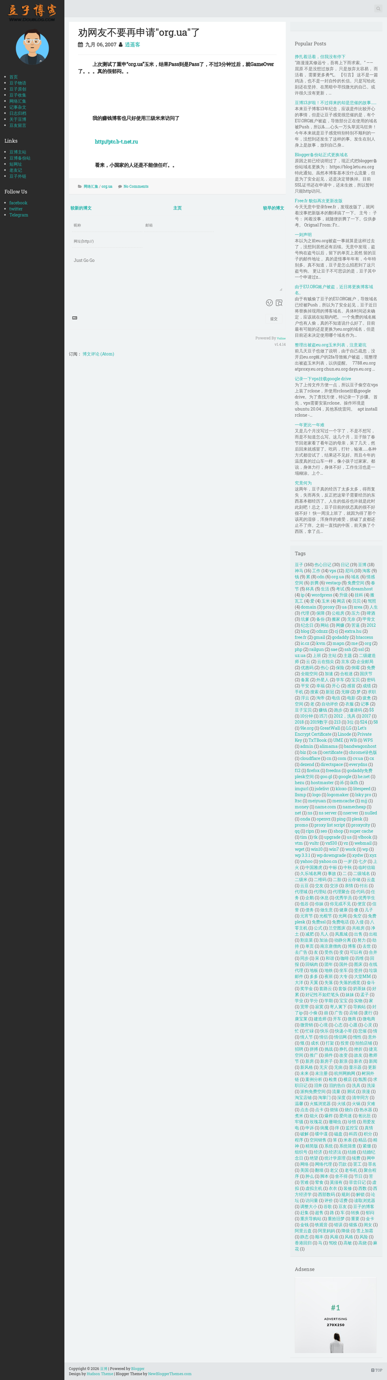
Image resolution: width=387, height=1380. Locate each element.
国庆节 (366, 673)
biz (303, 752)
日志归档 (17, 113)
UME (338, 740)
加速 (329, 673)
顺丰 (319, 1237)
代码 (360, 891)
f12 (298, 770)
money (302, 807)
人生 (373, 607)
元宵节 (306, 916)
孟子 (364, 994)
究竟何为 (303, 483)
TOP (376, 1370)
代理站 (320, 891)
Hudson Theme (100, 1373)
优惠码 (307, 667)
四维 (359, 958)
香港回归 (303, 1243)
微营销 (306, 1025)
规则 (345, 1194)
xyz (372, 855)
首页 (13, 77)
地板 (314, 970)
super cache (361, 831)
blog (305, 631)
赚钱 (323, 710)
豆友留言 (17, 125)
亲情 (349, 885)
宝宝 (343, 1000)
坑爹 (305, 619)
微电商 (369, 1019)
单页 (309, 946)
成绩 (367, 685)
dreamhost (362, 589)
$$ (371, 710)
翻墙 (319, 1170)
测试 (351, 1091)
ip (302, 595)
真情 (369, 1128)
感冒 (351, 685)
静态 (304, 1237)
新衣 (358, 1061)
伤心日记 (322, 564)
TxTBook (317, 740)
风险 (363, 1237)
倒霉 (355, 667)
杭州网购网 (344, 1073)
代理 (305, 613)
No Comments (136, 186)
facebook (18, 203)
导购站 (359, 1006)
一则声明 (303, 234)
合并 (373, 952)
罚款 (342, 1164)
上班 (317, 655)
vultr (314, 843)
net (298, 813)
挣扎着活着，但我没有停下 (320, 56)
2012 (371, 625)
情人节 (306, 1037)
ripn (310, 831)
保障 (320, 613)
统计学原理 (335, 1158)
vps (332, 570)
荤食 (319, 1182)
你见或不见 (340, 903)
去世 (367, 946)
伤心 (324, 667)
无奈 (351, 619)
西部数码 (326, 1194)
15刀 (323, 716)
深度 (341, 1097)
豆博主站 (17, 152)
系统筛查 (347, 1146)
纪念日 (307, 625)
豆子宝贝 (303, 710)
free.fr (301, 637)
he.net (364, 776)
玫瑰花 (316, 1121)
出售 (358, 934)
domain (308, 607)
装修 (347, 1188)
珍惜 (352, 1121)
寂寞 (319, 1006)
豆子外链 (17, 176)
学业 (299, 1000)
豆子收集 (17, 95)
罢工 (357, 1164)
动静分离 (342, 940)
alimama (329, 746)
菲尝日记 (357, 1182)
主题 (347, 655)
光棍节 (325, 916)
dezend (307, 764)
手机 (299, 692)
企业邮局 (364, 661)
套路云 (325, 988)
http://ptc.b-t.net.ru (116, 141)
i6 (342, 782)
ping (341, 819)
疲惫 (367, 698)
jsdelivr (322, 788)
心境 (323, 1025)
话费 (343, 1200)
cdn (320, 576)
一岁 (347, 861)
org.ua (107, 186)
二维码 (320, 879)
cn (329, 758)
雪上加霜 (364, 1230)
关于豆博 (17, 119)
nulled (371, 813)
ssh (347, 649)
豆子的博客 (363, 1206)
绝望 (314, 1158)
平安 (305, 685)
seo (323, 831)
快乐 (324, 1031)
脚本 (324, 1176)
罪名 (372, 1164)
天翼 (314, 982)
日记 (345, 564)
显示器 (355, 1067)
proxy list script (329, 825)
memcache (343, 801)
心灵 (368, 1025)
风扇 (334, 1237)
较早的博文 (273, 208)
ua (344, 607)
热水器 (365, 1109)
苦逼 (355, 625)
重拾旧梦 (336, 1218)
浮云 (305, 698)
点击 (304, 1109)
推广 (314, 1055)
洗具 (356, 1085)
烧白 (349, 1109)
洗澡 (371, 1085)
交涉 (334, 885)
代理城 (301, 891)
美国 (304, 1170)
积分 (368, 1134)
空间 (299, 704)
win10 (317, 849)
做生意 (326, 910)
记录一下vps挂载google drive (323, 378)
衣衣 (333, 1188)
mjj (364, 801)
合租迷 (346, 673)
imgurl (301, 788)
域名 (355, 576)
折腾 (314, 583)
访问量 (311, 1200)
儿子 (369, 910)
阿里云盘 (303, 1230)
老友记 (15, 170)
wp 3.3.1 (302, 855)
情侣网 (340, 1037)
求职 (372, 692)
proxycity (360, 825)
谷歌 (328, 1206)
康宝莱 (301, 1019)
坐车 (343, 970)
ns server (328, 813)
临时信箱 (366, 867)
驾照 (372, 601)
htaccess (364, 637)
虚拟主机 (313, 1188)
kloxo (341, 788)
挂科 (359, 595)
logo (316, 794)
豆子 (299, 564)
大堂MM (362, 976)
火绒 (341, 1103)
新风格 (306, 1067)
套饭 (342, 988)
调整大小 (308, 1206)
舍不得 (341, 1176)
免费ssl (319, 922)
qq (297, 831)
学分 (314, 1000)
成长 (315, 1043)
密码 (371, 679)
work (350, 849)
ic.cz (305, 643)
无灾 (323, 1067)
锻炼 (353, 1224)
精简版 (311, 1146)
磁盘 (338, 1134)
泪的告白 (337, 1085)
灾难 (371, 1103)
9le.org (307, 728)
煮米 (299, 1115)
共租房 (358, 928)
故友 (358, 1055)
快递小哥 (343, 1031)
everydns (358, 764)
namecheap (354, 807)
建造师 (320, 1019)
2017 (366, 716)
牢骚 (299, 1121)
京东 (345, 661)
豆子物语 (17, 83)
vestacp (333, 583)
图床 (358, 964)
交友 (319, 885)
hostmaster (322, 782)
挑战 (328, 1049)
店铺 (353, 1012)
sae (334, 649)
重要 (355, 1218)
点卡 (319, 1109)
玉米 (325, 601)
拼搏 (314, 1049)
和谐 (330, 958)
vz (345, 843)
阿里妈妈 (326, 1230)
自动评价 (329, 704)
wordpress (321, 595)
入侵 (359, 922)
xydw (357, 855)
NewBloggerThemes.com (170, 1373)
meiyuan (317, 801)
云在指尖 (325, 661)
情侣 (323, 1037)
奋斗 (371, 982)
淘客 (366, 570)
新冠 (330, 692)
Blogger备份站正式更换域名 (321, 154)
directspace (331, 764)
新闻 (373, 1061)
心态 (338, 1025)
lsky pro (363, 794)
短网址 (15, 164)
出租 (373, 934)
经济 (318, 1152)
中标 (333, 867)
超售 (319, 1212)
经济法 (335, 1152)
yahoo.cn (328, 861)
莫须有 (336, 1182)
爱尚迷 (345, 1115)
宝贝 (355, 679)
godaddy (340, 637)
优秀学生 (366, 897)
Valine (281, 338)
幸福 (320, 685)
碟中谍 (321, 1134)
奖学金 (306, 988)
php (298, 649)
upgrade (332, 837)
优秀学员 (343, 897)
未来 (304, 1073)
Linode (344, 734)
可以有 (356, 952)
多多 (314, 976)
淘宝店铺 (303, 1097)
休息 (324, 897)
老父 (334, 1170)
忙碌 (309, 1031)
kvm (321, 643)
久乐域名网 (310, 873)
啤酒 (371, 613)
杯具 (310, 589)
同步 (304, 958)
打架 (330, 1043)
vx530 (331, 843)
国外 (343, 964)
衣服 (349, 704)
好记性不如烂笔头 (322, 994)
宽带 (304, 1006)
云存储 (354, 879)
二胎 (337, 879)
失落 (328, 982)
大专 (343, 976)
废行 (368, 1012)
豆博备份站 (20, 158)
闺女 (368, 1224)
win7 (334, 849)
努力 (361, 940)
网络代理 (323, 1164)
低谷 (304, 903)
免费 (371, 667)
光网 (342, 916)
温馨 (299, 1103)
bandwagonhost (360, 746)
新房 (309, 1061)
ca (314, 752)
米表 (347, 1140)
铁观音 (321, 1224)
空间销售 (318, 1140)
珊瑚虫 (335, 1121)
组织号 (301, 1152)
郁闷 (370, 1212)
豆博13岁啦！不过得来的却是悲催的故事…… (335, 102)
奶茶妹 (359, 988)
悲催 (362, 1031)
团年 (328, 964)
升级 (343, 595)
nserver (350, 813)
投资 (344, 1043)
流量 (336, 1091)
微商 (352, 1019)
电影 (351, 698)
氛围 (362, 1079)
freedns (333, 770)
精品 (362, 1140)
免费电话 (340, 922)
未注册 (321, 1073)
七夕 (362, 861)
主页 (177, 208)
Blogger (138, 1368)
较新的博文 (81, 208)
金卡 (370, 1218)
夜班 (328, 976)
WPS (368, 740)
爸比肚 (364, 1115)
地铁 (328, 970)
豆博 (362, 564)
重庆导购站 (310, 1218)
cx (371, 758)
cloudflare (310, 758)
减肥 (309, 934)
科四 (353, 1134)
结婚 (352, 1152)
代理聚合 (341, 891)
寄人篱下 (338, 1006)
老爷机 (351, 1170)
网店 (341, 601)
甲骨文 (369, 619)
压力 (355, 613)
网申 (371, 1158)
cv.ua (358, 758)
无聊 (345, 692)
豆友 (342, 1206)
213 (337, 722)
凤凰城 (341, 934)
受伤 (328, 952)
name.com (325, 807)
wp (365, 849)
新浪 (343, 1061)
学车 (340, 679)
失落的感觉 (349, 982)
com (342, 758)
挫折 (358, 1049)
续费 (356, 1158)
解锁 (360, 1194)
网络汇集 (17, 101)
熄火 (314, 1115)
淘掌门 (324, 1097)
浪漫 (366, 1091)
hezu (299, 782)
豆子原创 (17, 89)
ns (309, 813)
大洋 (299, 982)
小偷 (313, 1012)
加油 (323, 940)
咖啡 (344, 958)
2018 (299, 722)
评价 (328, 1200)
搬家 (336, 619)
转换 (355, 1212)
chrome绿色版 (363, 752)
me (354, 643)
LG (348, 728)
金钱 (304, 1224)
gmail (319, 637)
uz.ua (300, 655)
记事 (365, 704)
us (349, 837)
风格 (349, 1237)
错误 (338, 1224)
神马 (299, 570)
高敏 (347, 1243)
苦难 (304, 1182)
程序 (299, 1140)
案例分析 (313, 1079)
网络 (304, 1164)
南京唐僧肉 (330, 946)
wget (299, 849)
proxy (329, 607)
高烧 (362, 1243)
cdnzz (322, 631)
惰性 (357, 1037)
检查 (333, 1079)
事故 (332, 873)
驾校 (333, 1243)
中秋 (347, 867)
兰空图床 (337, 928)
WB (353, 740)
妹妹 (350, 994)
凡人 (324, 934)
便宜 (361, 903)
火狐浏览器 (320, 1103)
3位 (350, 722)
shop (338, 831)
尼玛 (349, 570)
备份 (320, 619)
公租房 (338, 613)
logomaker (338, 794)
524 (363, 722)
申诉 (309, 1128)
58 (375, 722)
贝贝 (356, 601)
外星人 (322, 679)
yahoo (306, 861)
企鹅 (309, 897)
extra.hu (353, 631)
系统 (328, 1146)
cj (336, 631)
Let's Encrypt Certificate (330, 731)
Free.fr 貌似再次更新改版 (319, 200)
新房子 (326, 1061)
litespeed (361, 788)
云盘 (371, 879)
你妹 (319, 903)
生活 (325, 589)
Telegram (18, 215)
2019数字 (319, 722)
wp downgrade (331, 855)
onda (305, 819)
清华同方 (360, 1097)
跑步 (338, 710)
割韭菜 (306, 940)
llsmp (300, 794)
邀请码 (356, 710)
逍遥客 (132, 44)
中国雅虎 (313, 867)
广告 (338, 1012)
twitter (16, 209)
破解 (304, 1134)
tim (303, 837)
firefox (313, 770)
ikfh (354, 782)
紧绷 (367, 1146)
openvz (323, 819)
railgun (316, 649)
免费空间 (355, 583)
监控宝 (352, 1128)
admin (306, 746)
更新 (372, 1067)
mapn (338, 643)
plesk (357, 819)
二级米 (301, 879)
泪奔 (318, 1085)
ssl (361, 649)
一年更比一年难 (309, 425)
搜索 (314, 692)
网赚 (340, 625)
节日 (358, 1176)
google (344, 776)
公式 (318, 928)
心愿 (353, 1025)
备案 (305, 679)
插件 (328, 1055)
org (368, 643)
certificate (333, 752)
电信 (336, 698)
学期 (328, 1000)
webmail (363, 843)
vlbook (365, 837)
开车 (337, 1019)
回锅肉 (311, 964)
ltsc (298, 801)
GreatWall (330, 728)
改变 (343, 1055)
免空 (357, 916)
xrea (358, 607)
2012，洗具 (345, 716)
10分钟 (306, 716)
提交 (274, 318)
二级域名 (361, 873)
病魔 (324, 1128)
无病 (338, 1067)
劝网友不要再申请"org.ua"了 (139, 31)
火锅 (356, 1103)
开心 (336, 685)
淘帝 (320, 698)
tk (316, 837)
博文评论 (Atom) (98, 354)
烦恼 (334, 1109)
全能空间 (309, 673)
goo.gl (326, 776)
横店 (347, 1079)
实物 (358, 1000)
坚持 (358, 970)
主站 (332, 655)
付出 (363, 885)
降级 (345, 1230)
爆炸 (328, 1115)
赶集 (304, 1212)
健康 (343, 910)
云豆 (304, 885)
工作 (316, 570)
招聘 (299, 1049)
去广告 (301, 952)
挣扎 (343, 1049)
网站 (324, 625)
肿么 (309, 1176)
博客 (352, 946)
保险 (340, 667)
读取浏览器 (364, 1200)
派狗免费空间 (313, 1091)
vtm (299, 843)
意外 (372, 1037)
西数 (362, 1188)
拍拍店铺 (363, 1043)
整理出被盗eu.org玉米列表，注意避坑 (330, 345)
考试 (340, 589)
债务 (309, 910)
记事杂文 (17, 107)
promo (301, 825)
